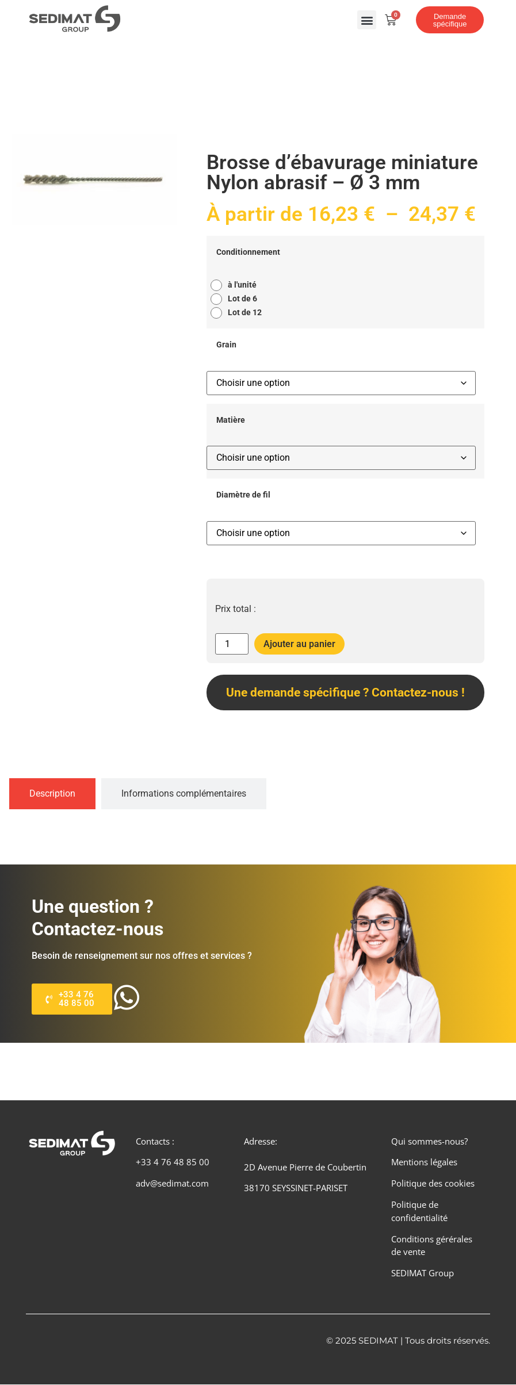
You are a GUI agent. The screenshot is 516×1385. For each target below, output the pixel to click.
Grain (226, 345)
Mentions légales (424, 1162)
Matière (230, 420)
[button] (366, 19)
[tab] (52, 793)
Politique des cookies (433, 1183)
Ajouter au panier (299, 643)
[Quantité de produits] (232, 644)
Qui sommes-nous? (429, 1141)
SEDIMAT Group (422, 1273)
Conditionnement (248, 252)
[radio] (236, 285)
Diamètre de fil (243, 495)
